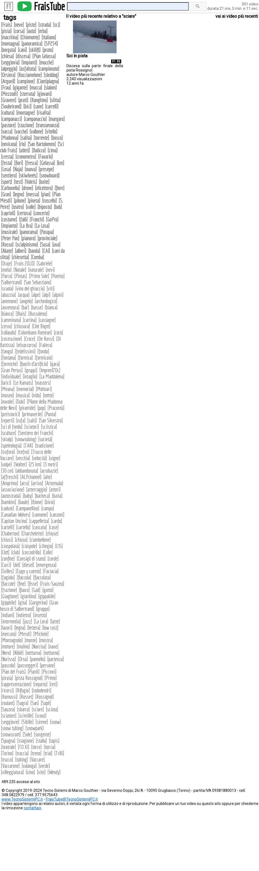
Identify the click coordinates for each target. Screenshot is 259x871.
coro (58, 332)
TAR (28, 445)
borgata (8, 50)
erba (42, 31)
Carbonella (10, 188)
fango (7, 351)
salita (26, 138)
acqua (23, 295)
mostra (46, 640)
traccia (22, 753)
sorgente (42, 734)
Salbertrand (11, 282)
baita (57, 496)
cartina (29, 320)
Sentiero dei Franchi (35, 433)
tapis (54, 740)
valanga (29, 766)
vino (30, 772)
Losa (6, 169)
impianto (9, 226)
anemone (9, 301)
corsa (19, 31)
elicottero (43, 188)
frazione (9, 590)
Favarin (45, 156)
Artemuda (54, 483)
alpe (36, 295)
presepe (46, 169)
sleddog (51, 75)
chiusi (7, 540)
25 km (35, 464)
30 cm (7, 470)
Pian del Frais (13, 671)
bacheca (42, 496)
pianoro (28, 238)
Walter (20, 464)
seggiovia (10, 62)
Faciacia (50, 571)
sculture (8, 433)
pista (6, 31)
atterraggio (37, 489)
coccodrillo (31, 552)
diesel (28, 565)
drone (27, 188)
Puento (57, 276)
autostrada (11, 496)
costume (9, 219)
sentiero (9, 175)
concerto (41, 213)
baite (44, 182)
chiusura (22, 326)
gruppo (42, 609)
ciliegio (46, 546)
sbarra (23, 709)
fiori (18, 163)
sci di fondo (11, 426)
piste (31, 25)
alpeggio (9, 69)
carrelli (51, 106)
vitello (51, 131)
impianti (29, 62)
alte (48, 477)
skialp (7, 439)
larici (6, 383)
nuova (30, 169)
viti (50, 288)
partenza (55, 659)
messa (32, 194)
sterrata (27, 94)
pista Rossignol (28, 678)
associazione (12, 489)
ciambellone (40, 540)
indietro (23, 615)
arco (24, 483)
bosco (57, 138)
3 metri (51, 464)
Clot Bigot (41, 326)
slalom (50, 87)
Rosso (7, 244)
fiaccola (24, 577)
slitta (55, 100)
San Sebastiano (37, 282)
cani (22, 50)
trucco (7, 759)
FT (9, 6)
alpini (58, 295)
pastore (8, 125)
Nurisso (8, 659)
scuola (7, 288)
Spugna (8, 740)
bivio (50, 502)
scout (40, 715)
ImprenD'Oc (50, 370)
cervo (6, 326)
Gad (36, 590)
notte (48, 395)
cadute (7, 508)
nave (53, 646)
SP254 (51, 43)
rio (22, 144)
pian (45, 194)
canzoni (57, 514)
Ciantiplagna (48, 81)
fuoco (24, 590)
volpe (6, 464)
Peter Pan (10, 238)
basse (37, 307)
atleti (24, 150)
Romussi (9, 697)
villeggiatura (12, 772)
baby (28, 496)
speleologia (11, 445)
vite (41, 772)
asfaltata (27, 69)
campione (25, 81)
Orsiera (8, 75)
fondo (43, 351)
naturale (35, 269)
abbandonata (27, 470)
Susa (45, 244)
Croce (29, 339)
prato (48, 50)
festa (6, 163)
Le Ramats (23, 383)
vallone (36, 131)
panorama (28, 232)
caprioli (8, 213)
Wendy (54, 772)
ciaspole (29, 546)
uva (56, 244)
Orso (23, 659)
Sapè (46, 703)
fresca (31, 163)
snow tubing (12, 728)
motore (8, 646)
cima (52, 150)
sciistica (49, 426)
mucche (46, 62)
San (35, 703)
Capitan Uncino (14, 521)
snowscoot (11, 734)
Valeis (31, 182)
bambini (8, 502)
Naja (18, 169)
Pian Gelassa (43, 56)
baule (23, 502)
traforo (8, 452)
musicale (9, 232)
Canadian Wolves (15, 514)
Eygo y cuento (28, 571)
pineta (34, 200)
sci (56, 25)
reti (53, 684)
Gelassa (47, 163)
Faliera (45, 345)
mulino (23, 646)
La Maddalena (52, 376)
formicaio (43, 357)
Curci (6, 565)
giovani (44, 94)
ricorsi (7, 690)
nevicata (9, 144)
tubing (21, 759)
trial (48, 753)
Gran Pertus (12, 370)
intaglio (30, 376)
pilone (20, 200)
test (18, 182)
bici (27, 106)
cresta (7, 156)
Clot (5, 552)
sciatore (8, 715)
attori (54, 489)
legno (18, 194)
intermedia (11, 621)
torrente (41, 138)
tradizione (44, 445)
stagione (26, 740)
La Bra (26, 226)
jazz (27, 621)
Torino (7, 753)
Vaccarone (10, 766)
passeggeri (28, 665)
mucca (36, 87)
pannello (37, 659)
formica (25, 357)
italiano (49, 37)
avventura (10, 307)
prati (23, 100)
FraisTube (49, 6)
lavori (6, 627)
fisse (33, 583)
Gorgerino (38, 602)
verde (44, 766)
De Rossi (45, 339)
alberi (20, 251)
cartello (23, 527)
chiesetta (20, 257)
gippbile (8, 602)
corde (53, 558)
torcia (49, 747)
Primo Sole (39, 276)
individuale (11, 376)
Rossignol (44, 697)
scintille (26, 715)
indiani (7, 615)
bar (25, 307)
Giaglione (9, 596)
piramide (27, 408)
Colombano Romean (35, 332)
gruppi (31, 370)
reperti (7, 420)
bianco (7, 313)
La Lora (41, 621)
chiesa (7, 56)
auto (31, 31)
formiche (9, 364)
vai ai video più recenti (236, 16)
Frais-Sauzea (52, 583)
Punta (50, 414)
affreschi (9, 477)
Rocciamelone (30, 75)
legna (20, 627)
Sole (27, 734)
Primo (51, 678)
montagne (25, 112)
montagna (10, 43)
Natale (20, 269)
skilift (34, 50)
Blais (21, 313)
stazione (26, 125)
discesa (23, 56)
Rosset (26, 697)
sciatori (32, 426)
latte (55, 621)
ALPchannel (31, 477)
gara (55, 364)
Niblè (18, 653)
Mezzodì (9, 94)
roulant (7, 703)
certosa (24, 213)
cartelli (7, 527)
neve (19, 25)
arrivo (37, 483)
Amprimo (9, 483)
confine (8, 558)
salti (32, 420)
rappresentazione (16, 684)
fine (22, 583)
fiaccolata (42, 577)
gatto (48, 590)
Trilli (59, 753)
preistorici (10, 414)
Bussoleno (37, 313)
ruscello (49, 200)
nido (36, 395)
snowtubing (25, 439)
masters (43, 383)
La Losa (42, 226)
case (53, 527)
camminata (11, 320)
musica (23, 395)
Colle (47, 552)
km (60, 163)
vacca (6, 131)
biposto (45, 207)
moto (6, 269)
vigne (54, 458)
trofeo (23, 452)
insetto (40, 615)
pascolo (8, 665)
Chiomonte (30, 37)
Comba (37, 257)
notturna (33, 653)
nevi (50, 269)
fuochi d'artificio (34, 364)
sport (6, 182)
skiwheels (28, 175)
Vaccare (37, 759)
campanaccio (35, 119)
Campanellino (27, 508)
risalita (43, 112)
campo (47, 508)
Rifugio (23, 690)
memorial (25, 389)
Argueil (8, 81)
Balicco (38, 150)
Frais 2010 (24, 263)
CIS (59, 546)
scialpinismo (27, 244)
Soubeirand (11, 106)
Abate (7, 251)
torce (36, 747)
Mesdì (25, 634)
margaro (56, 119)
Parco (6, 276)
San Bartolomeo (41, 144)
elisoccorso (27, 345)
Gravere (8, 100)
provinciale (47, 238)
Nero (6, 653)
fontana (8, 357)
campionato (48, 69)
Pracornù (56, 408)
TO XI (23, 747)
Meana (7, 389)
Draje (6, 263)
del (16, 565)
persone (47, 665)
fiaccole (8, 583)
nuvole (7, 401)
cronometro (26, 156)
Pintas (21, 276)
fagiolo (8, 577)
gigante (20, 87)
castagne (47, 320)
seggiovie (10, 722)
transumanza (47, 125)
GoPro (52, 219)
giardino (28, 596)
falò (23, 219)
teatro (18, 207)
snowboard (49, 175)
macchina (9, 37)
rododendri (41, 690)
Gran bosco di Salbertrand (29, 605)
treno (36, 753)
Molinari (44, 389)
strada (44, 25)
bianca (51, 307)
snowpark (34, 728)
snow (55, 722)
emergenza (46, 565)
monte (31, 640)
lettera (34, 627)
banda (34, 251)
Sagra (22, 703)
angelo (26, 301)
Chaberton (10, 533)
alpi (46, 295)
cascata (39, 527)
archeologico (46, 301)
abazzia (8, 295)
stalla (41, 740)
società (45, 439)
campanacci (11, 119)
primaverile (32, 414)
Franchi (37, 219)
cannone (40, 514)
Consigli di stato (31, 558)
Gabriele (44, 263)
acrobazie (49, 470)
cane (38, 106)
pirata (7, 678)
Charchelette (32, 533)
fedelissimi (25, 351)
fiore (59, 188)
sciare (38, 709)
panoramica (32, 43)
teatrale (8, 747)
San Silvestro (51, 420)
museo (7, 395)
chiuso (21, 540)
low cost (50, 627)
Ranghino (39, 100)
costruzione (11, 339)
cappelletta (39, 521)
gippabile (46, 596)
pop (41, 408)
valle (30, 207)
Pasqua (47, 232)
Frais (6, 25)
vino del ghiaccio (30, 288)
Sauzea (8, 709)
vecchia (23, 458)
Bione (36, 502)
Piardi (33, 671)
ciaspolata (10, 546)
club (16, 552)
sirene (42, 722)
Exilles (7, 571)
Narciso (39, 646)
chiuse (52, 533)
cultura (7, 112)
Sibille (27, 722)
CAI (46, 251)
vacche (21, 131)
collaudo (8, 332)
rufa (20, 420)
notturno (51, 653)
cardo (56, 521)
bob (58, 207)
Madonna (9, 138)
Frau (6, 87)
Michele (41, 634)
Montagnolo (12, 640)
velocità (39, 458)
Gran (6, 194)
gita (22, 602)
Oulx (20, 401)
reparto (40, 684)
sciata (52, 709)
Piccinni (49, 671)
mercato (8, 634)
